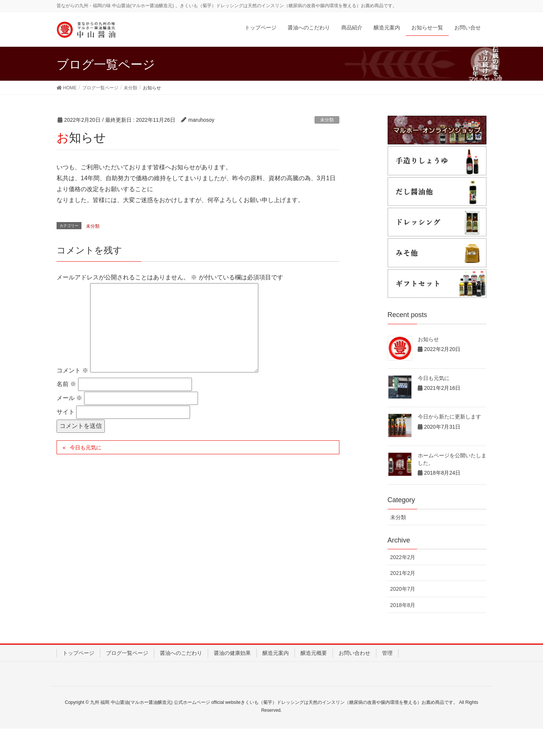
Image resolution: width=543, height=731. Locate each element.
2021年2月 (403, 575)
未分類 (327, 122)
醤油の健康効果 (232, 655)
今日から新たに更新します (449, 419)
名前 (66, 386)
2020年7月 (403, 591)
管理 (387, 655)
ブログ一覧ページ (127, 655)
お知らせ (428, 342)
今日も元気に (85, 449)
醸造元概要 (314, 655)
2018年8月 (403, 607)
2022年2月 (403, 559)
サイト (66, 414)
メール (69, 400)
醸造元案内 (275, 655)
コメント (72, 372)
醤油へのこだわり (181, 655)
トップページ (78, 655)
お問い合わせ (354, 655)
